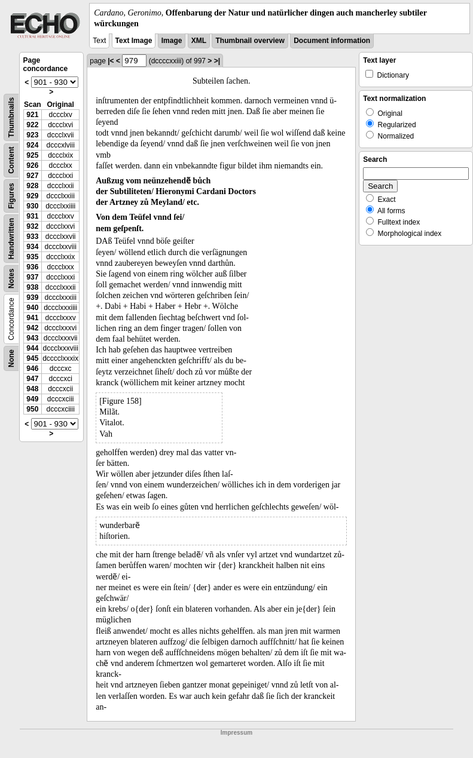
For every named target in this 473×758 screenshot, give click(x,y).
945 (32, 358)
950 (32, 409)
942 (32, 328)
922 (32, 125)
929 (32, 196)
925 (32, 155)
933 (32, 236)
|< (111, 61)
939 (32, 297)
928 (32, 186)
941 (32, 318)
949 (32, 399)
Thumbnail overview (249, 40)
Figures (11, 196)
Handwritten (11, 238)
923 (32, 135)
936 (32, 267)
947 (32, 379)
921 (32, 115)
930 (32, 206)
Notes (11, 279)
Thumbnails (11, 117)
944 (32, 348)
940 (32, 307)
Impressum (236, 732)
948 (32, 389)
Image (171, 40)
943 (32, 338)
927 (32, 175)
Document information (332, 40)
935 (32, 257)
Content (11, 160)
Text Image (133, 40)
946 (32, 368)
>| (217, 61)
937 (32, 277)
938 (32, 287)
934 (32, 247)
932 (32, 226)
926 (32, 165)
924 (32, 145)
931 (32, 216)
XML (198, 40)
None (11, 358)
